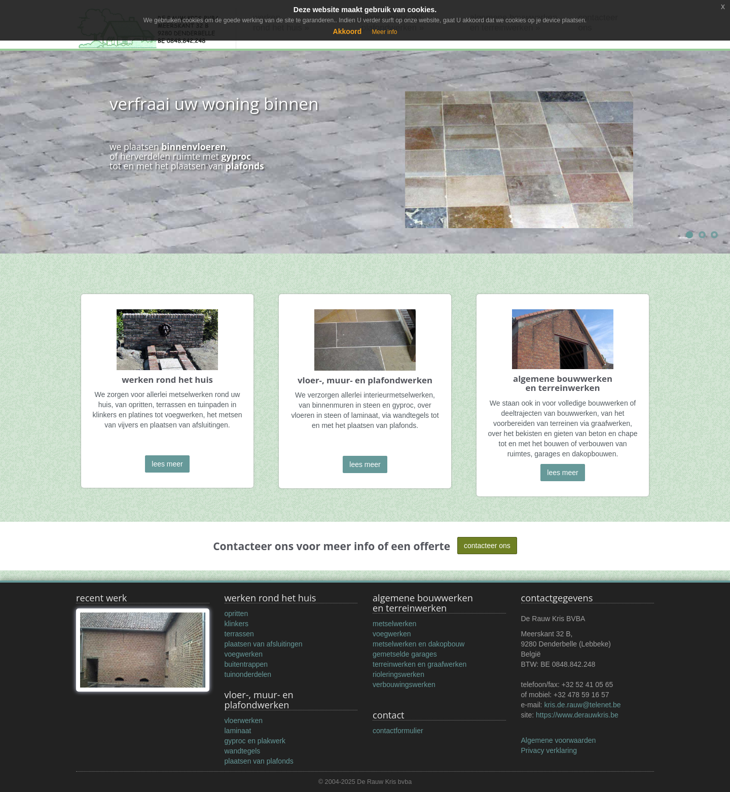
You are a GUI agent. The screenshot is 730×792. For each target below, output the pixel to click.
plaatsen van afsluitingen (264, 644)
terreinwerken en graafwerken (419, 664)
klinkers (236, 624)
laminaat (238, 731)
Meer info (384, 31)
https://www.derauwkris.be (577, 715)
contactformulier (398, 731)
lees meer (167, 464)
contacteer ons (487, 546)
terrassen (239, 634)
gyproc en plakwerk (255, 741)
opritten (236, 613)
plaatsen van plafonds (259, 761)
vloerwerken (244, 720)
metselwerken (394, 624)
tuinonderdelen (248, 674)
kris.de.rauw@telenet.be (582, 705)
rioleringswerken (398, 674)
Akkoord (347, 31)
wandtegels (243, 751)
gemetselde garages (405, 654)
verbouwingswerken (404, 684)
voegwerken (244, 654)
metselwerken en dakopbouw (418, 644)
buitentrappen (246, 664)
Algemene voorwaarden (558, 740)
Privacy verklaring (549, 750)
